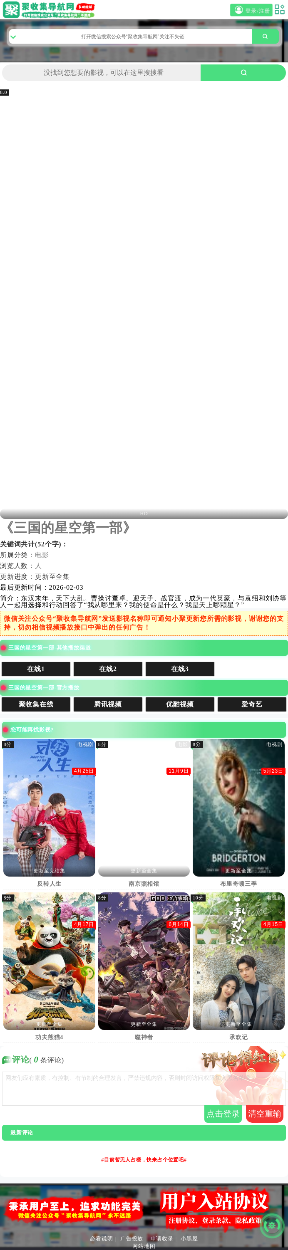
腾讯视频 (108, 704)
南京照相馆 (144, 884)
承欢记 (239, 1037)
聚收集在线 (36, 704)
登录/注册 (251, 10)
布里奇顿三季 (239, 884)
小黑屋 (189, 1238)
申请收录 (162, 1238)
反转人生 (49, 884)
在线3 (180, 668)
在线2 (108, 668)
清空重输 (264, 1113)
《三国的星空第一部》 (68, 527)
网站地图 (143, 1246)
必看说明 (101, 1238)
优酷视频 (180, 704)
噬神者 (144, 1037)
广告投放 (131, 1238)
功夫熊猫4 (50, 1037)
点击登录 (223, 1113)
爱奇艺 (252, 704)
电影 (42, 554)
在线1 (36, 668)
